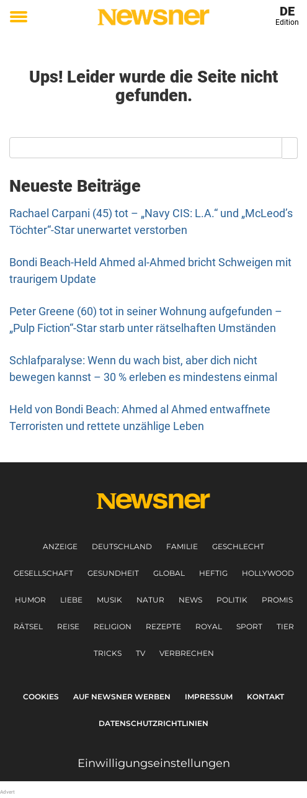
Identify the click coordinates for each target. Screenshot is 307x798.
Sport (249, 626)
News (190, 599)
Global (169, 573)
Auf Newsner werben (122, 696)
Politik (231, 599)
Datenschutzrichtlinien (153, 723)
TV (140, 653)
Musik (109, 599)
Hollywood (268, 573)
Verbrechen (186, 653)
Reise (68, 626)
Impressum (209, 696)
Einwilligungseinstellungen (154, 763)
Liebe (71, 599)
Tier (285, 626)
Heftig (213, 573)
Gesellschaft (43, 573)
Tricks (108, 653)
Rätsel (28, 626)
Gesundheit (113, 573)
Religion (112, 626)
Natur (150, 599)
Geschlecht (238, 546)
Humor (30, 599)
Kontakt (265, 696)
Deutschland (122, 546)
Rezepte (163, 626)
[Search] (290, 147)
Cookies (41, 696)
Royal (208, 626)
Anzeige (60, 546)
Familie (182, 546)
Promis (277, 599)
